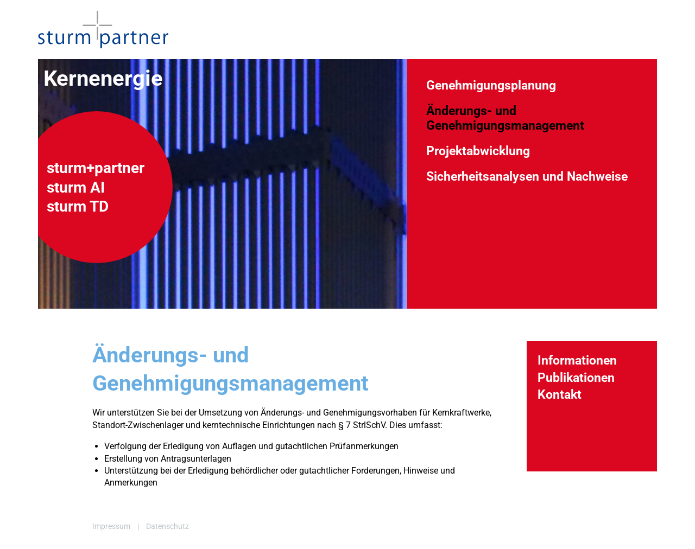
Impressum (111, 526)
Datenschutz (167, 526)
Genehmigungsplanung (491, 85)
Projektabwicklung (478, 151)
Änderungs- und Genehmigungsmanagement (505, 118)
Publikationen (576, 378)
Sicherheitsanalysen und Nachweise (527, 176)
